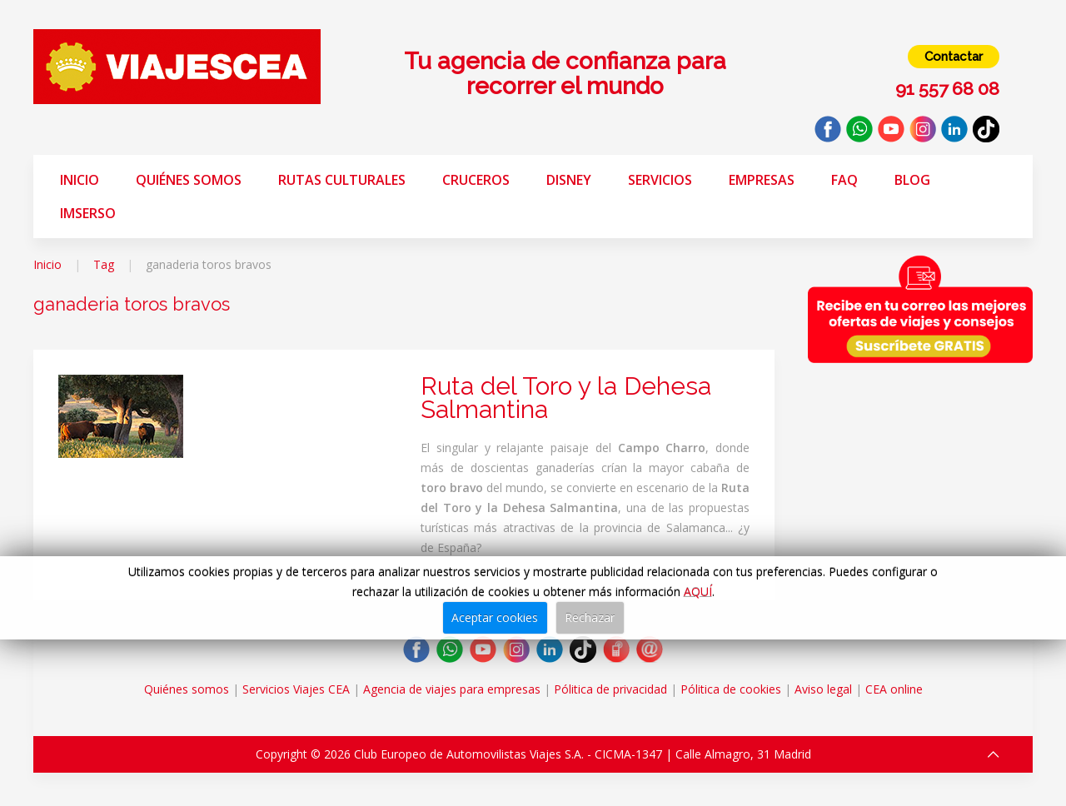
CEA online (894, 689)
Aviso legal (823, 689)
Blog (912, 180)
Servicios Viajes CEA (296, 689)
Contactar (953, 56)
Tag (103, 264)
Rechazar (590, 617)
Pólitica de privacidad (610, 689)
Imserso (88, 213)
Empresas (762, 180)
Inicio (79, 180)
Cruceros (476, 180)
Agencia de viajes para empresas (451, 689)
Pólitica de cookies (730, 689)
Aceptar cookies (494, 617)
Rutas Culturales (342, 180)
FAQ (844, 180)
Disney (568, 180)
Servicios (660, 180)
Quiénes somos (189, 180)
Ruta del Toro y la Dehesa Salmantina (566, 397)
